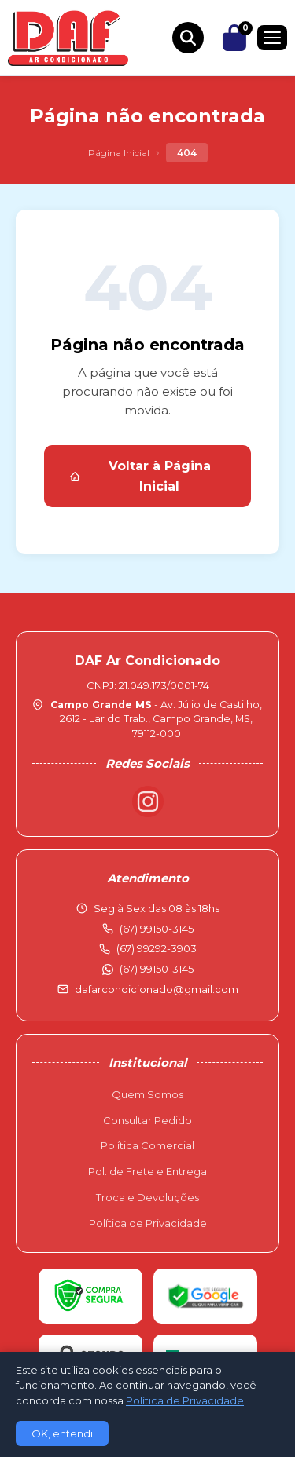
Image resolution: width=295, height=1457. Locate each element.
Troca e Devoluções (147, 1197)
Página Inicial (118, 153)
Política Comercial (147, 1145)
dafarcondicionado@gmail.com (156, 989)
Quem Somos (147, 1094)
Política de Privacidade (148, 1223)
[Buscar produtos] (188, 37)
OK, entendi (62, 1433)
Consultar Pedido (147, 1120)
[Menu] (272, 37)
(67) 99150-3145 (157, 968)
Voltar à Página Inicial (140, 476)
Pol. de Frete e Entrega (147, 1171)
